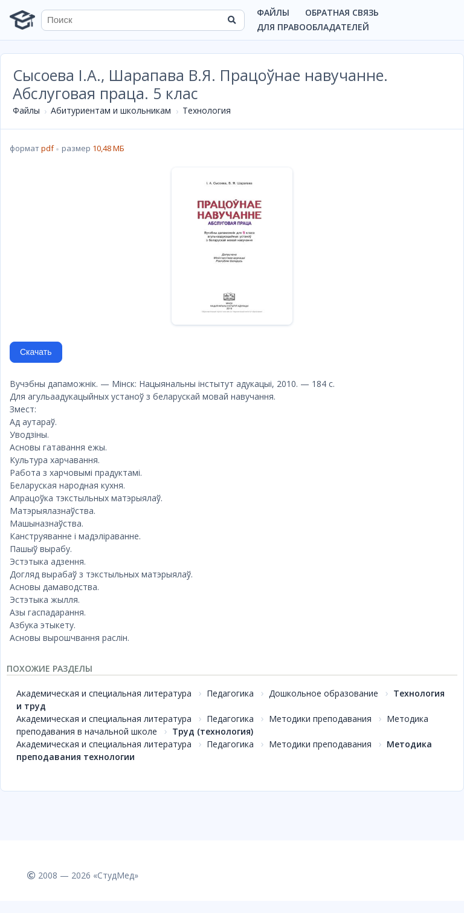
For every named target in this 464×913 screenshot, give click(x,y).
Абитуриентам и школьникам (111, 110)
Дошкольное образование (323, 693)
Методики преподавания (320, 718)
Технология (206, 110)
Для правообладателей (313, 27)
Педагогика (230, 693)
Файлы (273, 12)
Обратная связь (342, 12)
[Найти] (231, 19)
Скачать (36, 352)
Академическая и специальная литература (104, 693)
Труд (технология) (212, 731)
